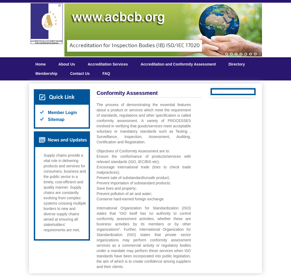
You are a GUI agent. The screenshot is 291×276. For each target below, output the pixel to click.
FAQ (106, 73)
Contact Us (80, 73)
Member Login (62, 112)
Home (40, 64)
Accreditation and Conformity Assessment (178, 64)
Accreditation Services (108, 64)
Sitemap (56, 119)
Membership (46, 73)
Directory (236, 64)
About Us (67, 64)
